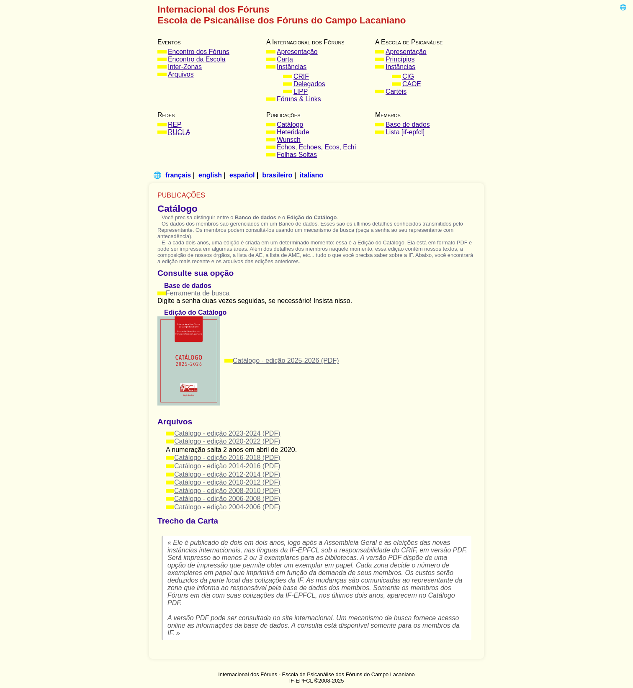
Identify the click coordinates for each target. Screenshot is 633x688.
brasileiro (277, 175)
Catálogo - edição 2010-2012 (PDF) (227, 482)
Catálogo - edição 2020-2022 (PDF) (227, 441)
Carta (285, 59)
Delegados (309, 83)
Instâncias (291, 66)
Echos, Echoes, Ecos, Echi (316, 147)
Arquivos (181, 74)
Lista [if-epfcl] (405, 132)
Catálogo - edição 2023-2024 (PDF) (227, 433)
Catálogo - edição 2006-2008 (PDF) (227, 498)
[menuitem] (207, 52)
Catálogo (290, 124)
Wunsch (289, 139)
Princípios (400, 59)
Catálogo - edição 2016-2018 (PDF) (227, 457)
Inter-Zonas (185, 66)
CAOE (411, 83)
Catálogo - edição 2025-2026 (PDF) (286, 360)
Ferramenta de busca (197, 293)
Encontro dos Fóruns (198, 51)
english (210, 175)
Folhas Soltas (297, 154)
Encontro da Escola (196, 59)
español (242, 175)
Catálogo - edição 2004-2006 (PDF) (227, 507)
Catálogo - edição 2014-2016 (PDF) (227, 466)
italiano (311, 175)
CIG (408, 76)
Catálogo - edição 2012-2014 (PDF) (227, 474)
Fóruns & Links (299, 99)
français (178, 175)
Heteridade (293, 132)
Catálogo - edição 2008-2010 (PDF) (227, 490)
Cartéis (396, 91)
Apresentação (297, 51)
